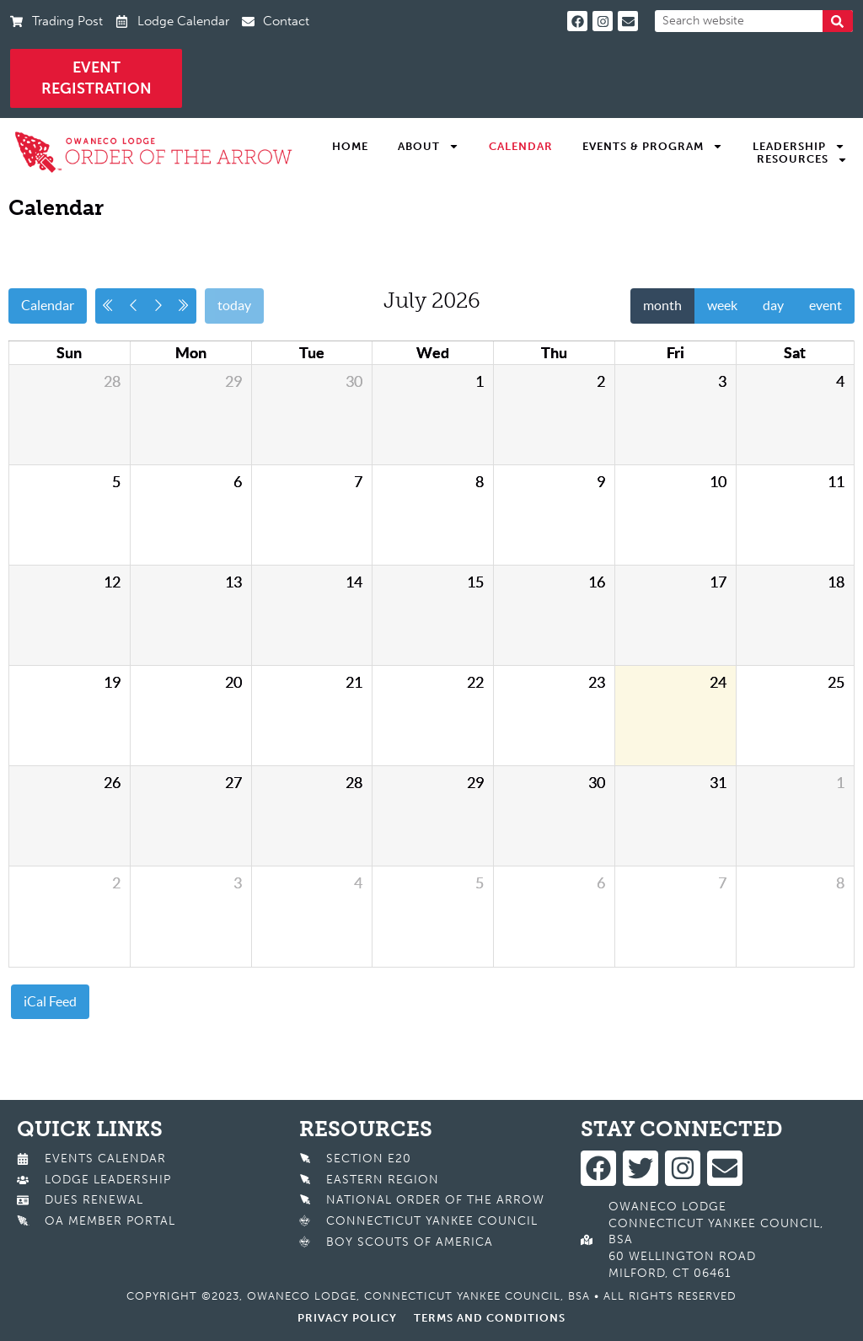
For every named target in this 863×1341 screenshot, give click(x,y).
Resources (802, 159)
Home (350, 146)
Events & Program (652, 146)
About (428, 146)
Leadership (799, 146)
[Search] (838, 21)
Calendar (521, 146)
